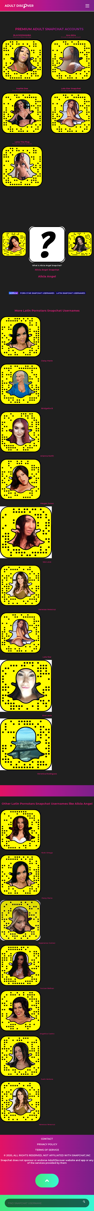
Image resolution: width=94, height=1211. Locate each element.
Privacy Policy (47, 1144)
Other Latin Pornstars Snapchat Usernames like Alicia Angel (47, 803)
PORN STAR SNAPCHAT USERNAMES (37, 293)
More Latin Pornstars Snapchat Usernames (47, 310)
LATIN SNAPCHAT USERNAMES (70, 293)
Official (13, 293)
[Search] (47, 1203)
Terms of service (47, 1150)
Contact (47, 1138)
